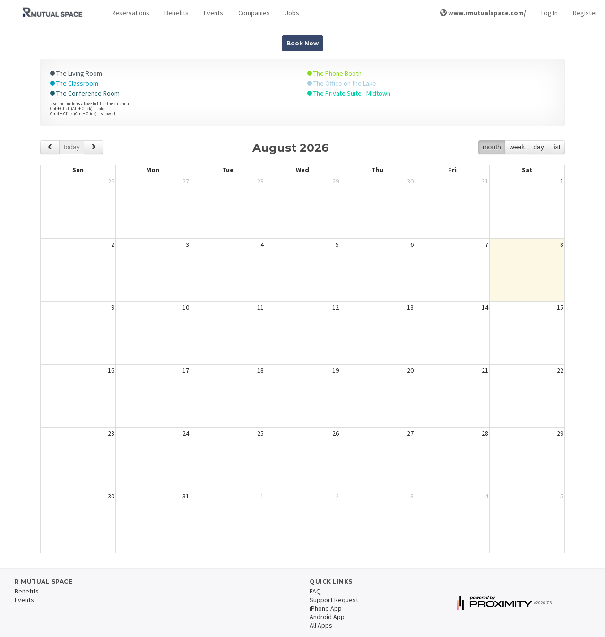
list (556, 147)
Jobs (292, 13)
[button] (130, 13)
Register (585, 13)
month (492, 147)
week (517, 147)
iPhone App (326, 608)
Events (213, 13)
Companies (254, 13)
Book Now (302, 43)
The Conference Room (85, 93)
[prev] (50, 147)
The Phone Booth (334, 73)
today (72, 147)
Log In (549, 13)
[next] (93, 147)
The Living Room (76, 73)
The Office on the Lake (341, 83)
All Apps (321, 625)
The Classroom (74, 83)
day (538, 147)
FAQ (315, 591)
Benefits (176, 13)
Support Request (334, 599)
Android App (327, 616)
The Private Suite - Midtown (348, 93)
